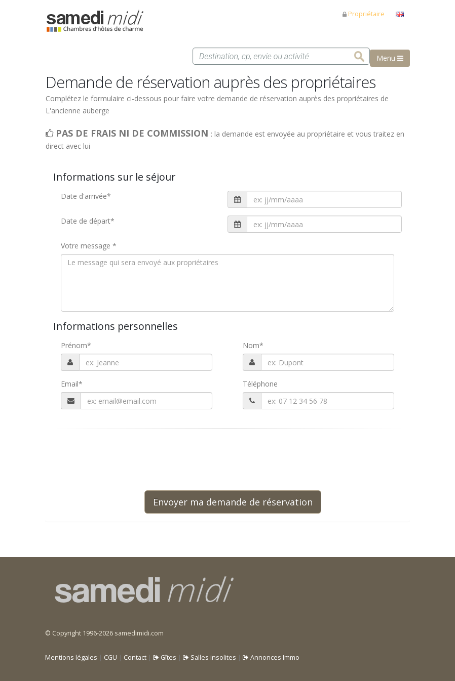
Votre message (89, 245)
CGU (110, 657)
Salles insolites (209, 657)
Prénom (76, 345)
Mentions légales (71, 657)
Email (72, 384)
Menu (389, 58)
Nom (253, 345)
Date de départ (88, 221)
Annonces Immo (271, 657)
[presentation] (221, 459)
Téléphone (260, 384)
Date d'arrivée (86, 196)
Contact (135, 657)
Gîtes (164, 657)
